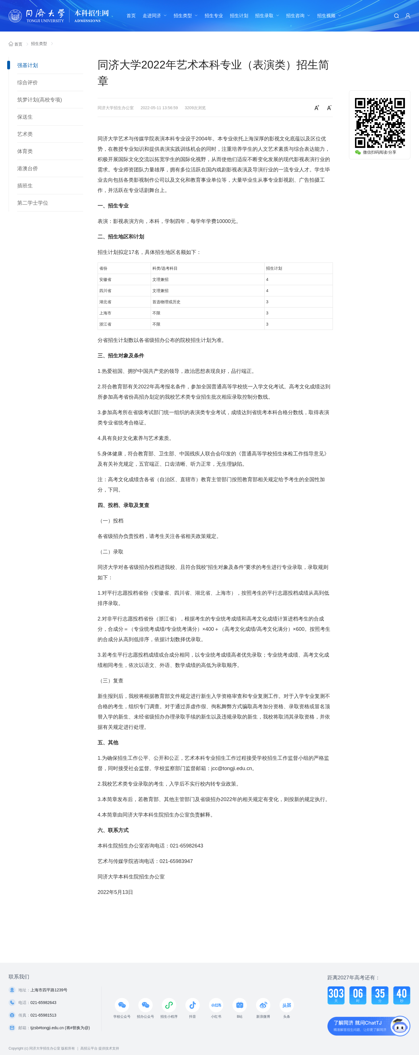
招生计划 (239, 15)
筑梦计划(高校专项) (39, 100)
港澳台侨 (27, 168)
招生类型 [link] (39, 43)
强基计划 (27, 65)
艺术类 (25, 134)
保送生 (25, 117)
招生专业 (214, 15)
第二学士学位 (32, 203)
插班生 (25, 186)
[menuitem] (131, 15)
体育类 (25, 151)
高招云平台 (89, 1048)
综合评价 (27, 82)
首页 (131, 15)
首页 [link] (16, 44)
